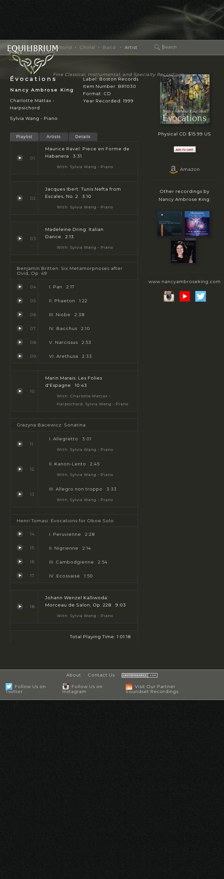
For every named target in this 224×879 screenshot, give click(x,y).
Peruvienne (20, 534)
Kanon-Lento (20, 469)
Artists (54, 136)
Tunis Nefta (20, 198)
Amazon (185, 169)
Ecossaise (20, 575)
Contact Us (101, 675)
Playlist (24, 136)
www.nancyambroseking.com (184, 281)
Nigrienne (20, 548)
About (73, 675)
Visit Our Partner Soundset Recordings (152, 689)
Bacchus (20, 328)
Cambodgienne (20, 562)
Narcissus (20, 342)
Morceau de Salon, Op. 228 (20, 606)
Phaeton (20, 301)
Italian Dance (20, 238)
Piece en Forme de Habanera (20, 158)
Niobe (20, 314)
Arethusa (20, 356)
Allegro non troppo (20, 494)
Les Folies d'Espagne (20, 391)
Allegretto (20, 444)
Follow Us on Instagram (82, 689)
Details (83, 136)
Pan (20, 287)
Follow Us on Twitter (26, 689)
